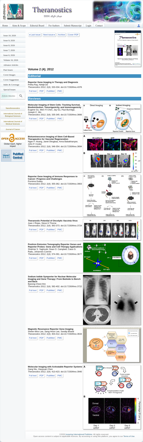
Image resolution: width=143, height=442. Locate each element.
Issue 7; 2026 (9, 50)
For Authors (53, 25)
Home (5, 25)
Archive (61, 34)
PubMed (51, 91)
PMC (59, 91)
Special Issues (9, 89)
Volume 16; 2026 (10, 60)
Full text (33, 91)
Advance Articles (10, 65)
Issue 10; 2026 (9, 35)
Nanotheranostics (13, 108)
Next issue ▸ (49, 34)
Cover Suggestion (11, 80)
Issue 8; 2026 (9, 45)
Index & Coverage (11, 84)
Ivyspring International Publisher (79, 434)
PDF (41, 91)
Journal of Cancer (13, 129)
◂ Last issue (34, 34)
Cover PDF (73, 34)
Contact (99, 25)
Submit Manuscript (73, 25)
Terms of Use (128, 436)
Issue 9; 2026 (9, 40)
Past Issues (8, 70)
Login (88, 25)
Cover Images (9, 75)
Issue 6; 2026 (9, 55)
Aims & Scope (19, 25)
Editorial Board (37, 25)
